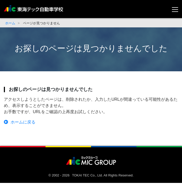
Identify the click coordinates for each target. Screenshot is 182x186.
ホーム (10, 23)
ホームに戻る (19, 122)
